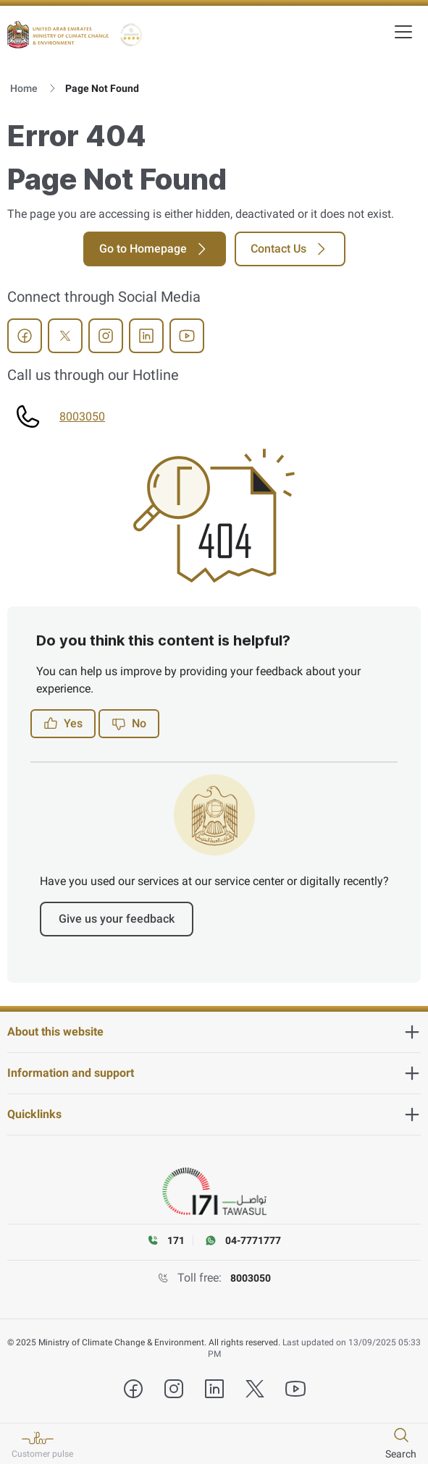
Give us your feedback (117, 919)
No (129, 723)
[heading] (214, 1032)
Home (24, 88)
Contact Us (290, 249)
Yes (63, 723)
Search (400, 1454)
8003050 (82, 416)
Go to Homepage (154, 249)
